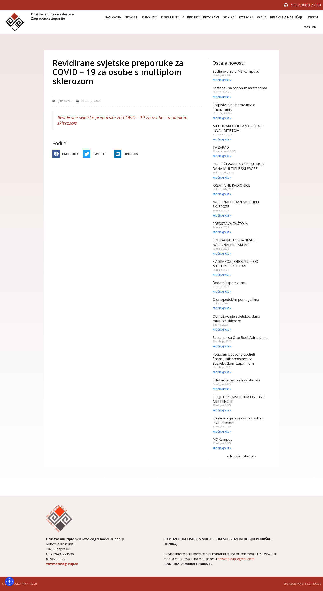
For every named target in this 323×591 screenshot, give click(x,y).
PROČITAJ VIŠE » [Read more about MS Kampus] (222, 448)
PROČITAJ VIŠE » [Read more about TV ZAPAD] (222, 156)
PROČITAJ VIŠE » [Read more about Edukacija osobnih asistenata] (222, 389)
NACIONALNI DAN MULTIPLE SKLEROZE (236, 204)
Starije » (249, 456)
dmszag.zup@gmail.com (236, 559)
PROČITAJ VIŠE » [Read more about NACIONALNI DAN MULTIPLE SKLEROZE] (222, 215)
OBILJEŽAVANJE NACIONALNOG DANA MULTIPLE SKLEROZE (238, 166)
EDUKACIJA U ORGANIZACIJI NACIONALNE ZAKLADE (235, 242)
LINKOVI (312, 17)
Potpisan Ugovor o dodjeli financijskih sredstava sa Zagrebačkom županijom (234, 359)
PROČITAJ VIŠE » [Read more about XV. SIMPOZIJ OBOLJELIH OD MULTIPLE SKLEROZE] (222, 275)
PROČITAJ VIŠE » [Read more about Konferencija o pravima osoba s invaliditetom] (222, 431)
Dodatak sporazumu (229, 282)
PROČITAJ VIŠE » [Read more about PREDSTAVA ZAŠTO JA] (222, 232)
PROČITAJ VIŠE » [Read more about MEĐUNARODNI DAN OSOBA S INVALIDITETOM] (222, 139)
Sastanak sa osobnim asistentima (240, 88)
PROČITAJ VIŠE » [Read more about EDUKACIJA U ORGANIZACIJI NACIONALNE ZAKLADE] (222, 253)
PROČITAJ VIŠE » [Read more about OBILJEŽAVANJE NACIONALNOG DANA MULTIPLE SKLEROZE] (222, 177)
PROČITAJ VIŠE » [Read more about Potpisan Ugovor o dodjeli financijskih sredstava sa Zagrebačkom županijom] (222, 372)
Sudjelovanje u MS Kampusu (236, 71)
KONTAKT (310, 27)
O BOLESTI (150, 17)
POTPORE (246, 17)
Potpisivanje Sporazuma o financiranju (234, 107)
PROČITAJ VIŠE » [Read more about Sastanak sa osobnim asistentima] (222, 97)
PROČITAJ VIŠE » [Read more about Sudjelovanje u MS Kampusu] (222, 80)
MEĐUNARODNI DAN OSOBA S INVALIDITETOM (237, 128)
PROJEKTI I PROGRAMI (203, 17)
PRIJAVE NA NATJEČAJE (286, 17)
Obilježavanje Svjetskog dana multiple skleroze (236, 318)
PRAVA (262, 17)
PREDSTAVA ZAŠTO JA (230, 223)
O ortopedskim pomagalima (236, 299)
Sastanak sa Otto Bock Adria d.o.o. (240, 337)
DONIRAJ (229, 17)
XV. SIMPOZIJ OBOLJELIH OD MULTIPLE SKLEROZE (235, 263)
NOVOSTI (131, 17)
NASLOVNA (113, 17)
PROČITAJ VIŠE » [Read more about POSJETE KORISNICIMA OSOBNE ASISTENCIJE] (222, 410)
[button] (66, 154)
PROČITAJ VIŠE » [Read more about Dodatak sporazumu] (222, 291)
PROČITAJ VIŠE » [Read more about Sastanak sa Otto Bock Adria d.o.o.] (222, 346)
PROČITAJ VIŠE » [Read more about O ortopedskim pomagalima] (222, 308)
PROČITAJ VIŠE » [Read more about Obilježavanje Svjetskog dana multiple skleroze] (222, 329)
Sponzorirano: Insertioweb (302, 583)
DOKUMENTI (172, 17)
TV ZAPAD (221, 147)
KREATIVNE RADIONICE (231, 185)
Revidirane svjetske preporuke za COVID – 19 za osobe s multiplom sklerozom (122, 120)
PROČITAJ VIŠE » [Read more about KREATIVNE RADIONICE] (222, 194)
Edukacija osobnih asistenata (237, 380)
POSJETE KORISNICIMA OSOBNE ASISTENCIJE (238, 399)
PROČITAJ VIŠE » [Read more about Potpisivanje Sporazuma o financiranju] (222, 118)
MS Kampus (222, 439)
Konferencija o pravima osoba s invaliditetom (238, 420)
